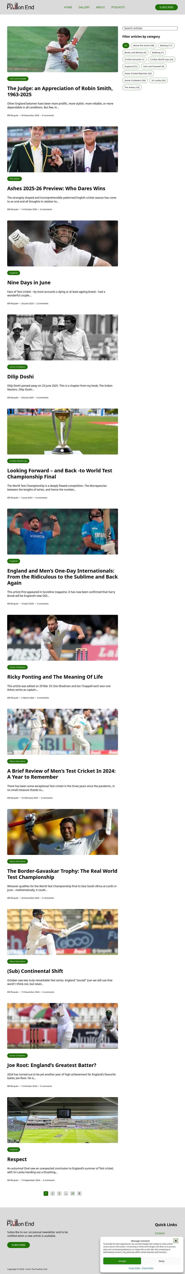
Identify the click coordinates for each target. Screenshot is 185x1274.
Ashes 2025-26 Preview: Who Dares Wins (56, 188)
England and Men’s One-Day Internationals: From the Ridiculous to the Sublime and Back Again (62, 576)
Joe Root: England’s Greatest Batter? (51, 1065)
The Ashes (132, 87)
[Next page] (79, 1193)
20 (72, 1193)
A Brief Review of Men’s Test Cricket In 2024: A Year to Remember (61, 773)
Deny (161, 1261)
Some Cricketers (135, 80)
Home (68, 7)
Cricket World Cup (161, 59)
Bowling (158, 52)
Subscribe (166, 7)
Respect (17, 1159)
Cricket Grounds (134, 59)
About (100, 7)
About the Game (143, 45)
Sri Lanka (159, 80)
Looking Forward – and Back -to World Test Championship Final (59, 473)
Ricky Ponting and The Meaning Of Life (55, 676)
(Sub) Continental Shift (35, 971)
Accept (122, 1261)
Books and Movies (135, 52)
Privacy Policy (134, 1268)
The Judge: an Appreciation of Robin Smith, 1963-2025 (60, 91)
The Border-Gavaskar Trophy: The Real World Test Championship (62, 873)
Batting (166, 45)
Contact (160, 1233)
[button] (175, 1240)
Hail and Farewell (153, 66)
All (126, 45)
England (131, 66)
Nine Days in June (28, 282)
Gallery (84, 7)
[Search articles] (150, 28)
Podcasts (118, 7)
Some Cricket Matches (138, 73)
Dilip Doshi (20, 376)
